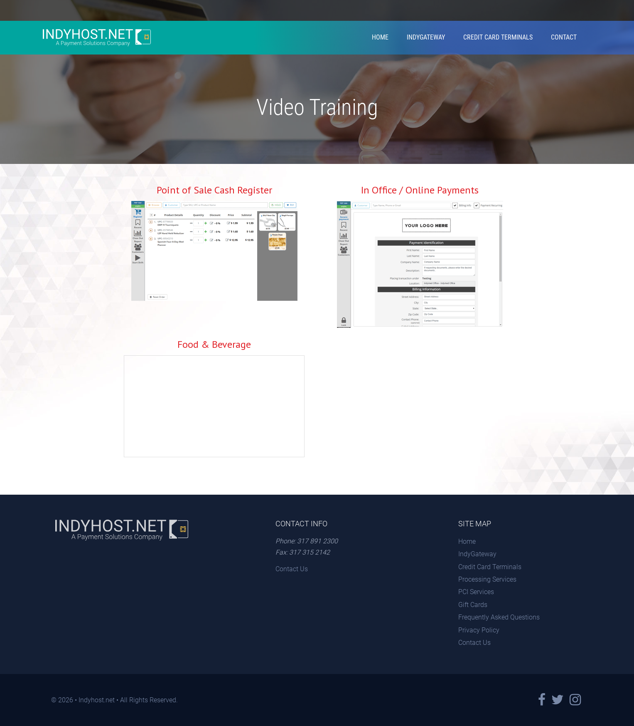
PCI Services (476, 592)
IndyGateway (426, 37)
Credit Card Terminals (498, 37)
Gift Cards (472, 605)
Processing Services (487, 579)
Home (380, 37)
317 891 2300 (317, 541)
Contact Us (291, 569)
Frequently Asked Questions (499, 617)
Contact (564, 37)
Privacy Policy (478, 630)
